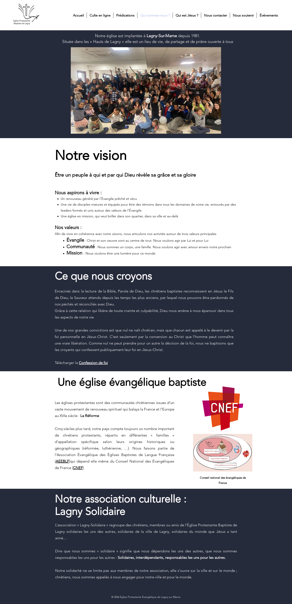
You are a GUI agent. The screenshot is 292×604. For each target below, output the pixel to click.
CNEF (78, 468)
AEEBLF (62, 461)
